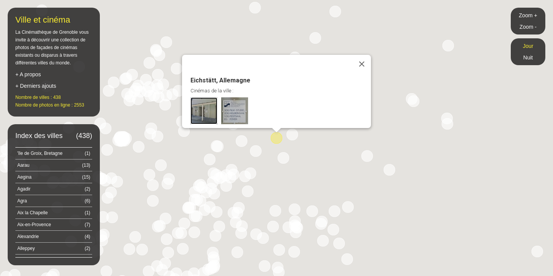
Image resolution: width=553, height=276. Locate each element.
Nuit (528, 57)
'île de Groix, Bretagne (53, 153)
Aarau (53, 165)
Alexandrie (53, 236)
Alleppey (53, 248)
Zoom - (528, 27)
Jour (528, 46)
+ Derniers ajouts (35, 86)
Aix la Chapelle (53, 213)
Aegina (53, 177)
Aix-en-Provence (53, 224)
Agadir (53, 189)
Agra (53, 201)
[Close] (362, 64)
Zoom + (528, 15)
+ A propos (28, 74)
